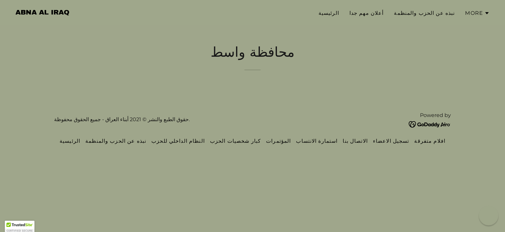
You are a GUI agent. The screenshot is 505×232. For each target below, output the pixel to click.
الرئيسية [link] (329, 13)
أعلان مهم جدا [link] (366, 13)
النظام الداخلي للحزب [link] (178, 141)
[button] (477, 13)
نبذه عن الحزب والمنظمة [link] (424, 13)
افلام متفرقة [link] (429, 141)
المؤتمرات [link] (278, 141)
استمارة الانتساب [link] (317, 141)
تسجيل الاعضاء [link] (391, 141)
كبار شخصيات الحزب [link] (235, 141)
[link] (42, 12)
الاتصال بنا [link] (355, 141)
